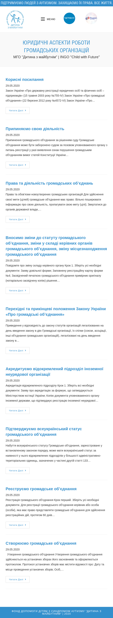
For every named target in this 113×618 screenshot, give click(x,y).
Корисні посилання (24, 79)
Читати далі (17, 110)
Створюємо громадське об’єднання (41, 543)
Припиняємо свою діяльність (35, 129)
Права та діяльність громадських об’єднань (49, 183)
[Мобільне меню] (48, 19)
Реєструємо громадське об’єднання (41, 489)
